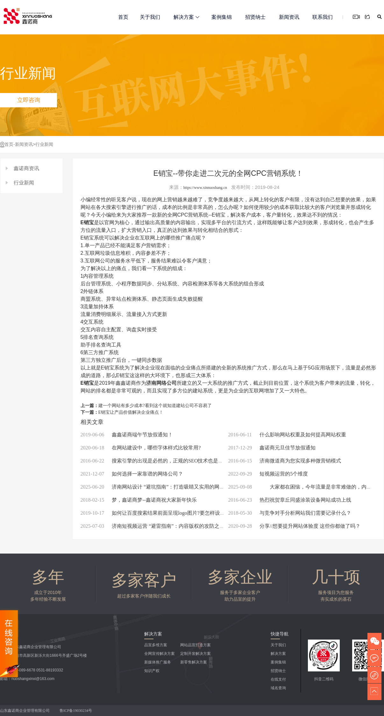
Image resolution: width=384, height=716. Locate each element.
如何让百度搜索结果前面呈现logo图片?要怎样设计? (154, 513)
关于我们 (150, 17)
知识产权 (152, 671)
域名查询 (278, 688)
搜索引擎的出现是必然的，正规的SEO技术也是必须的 (157, 460)
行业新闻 (44, 144)
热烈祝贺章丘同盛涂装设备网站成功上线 (290, 500)
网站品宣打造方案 (195, 645)
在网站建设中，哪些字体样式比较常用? (141, 447)
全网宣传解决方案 (159, 653)
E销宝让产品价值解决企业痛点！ (131, 412)
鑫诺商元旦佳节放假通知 (272, 447)
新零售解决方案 (193, 662)
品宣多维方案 (155, 645)
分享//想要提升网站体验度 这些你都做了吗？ (294, 526)
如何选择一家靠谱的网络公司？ (132, 473)
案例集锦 (221, 17)
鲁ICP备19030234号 (76, 710)
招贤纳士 (255, 17)
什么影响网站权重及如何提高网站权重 (287, 434)
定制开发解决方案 (195, 653)
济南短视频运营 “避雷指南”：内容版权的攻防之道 (153, 526)
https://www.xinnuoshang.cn (205, 187)
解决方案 (186, 17)
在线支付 (278, 679)
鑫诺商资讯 (26, 168)
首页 (123, 17)
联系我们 (322, 17)
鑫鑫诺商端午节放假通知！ (127, 434)
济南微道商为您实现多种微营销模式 (284, 460)
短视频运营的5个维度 (268, 473)
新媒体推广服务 (157, 662)
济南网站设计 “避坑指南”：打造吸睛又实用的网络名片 (158, 487)
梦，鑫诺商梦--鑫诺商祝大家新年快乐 (139, 500)
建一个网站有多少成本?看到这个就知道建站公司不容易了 (155, 405)
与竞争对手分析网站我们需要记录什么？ (290, 513)
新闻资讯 (289, 17)
